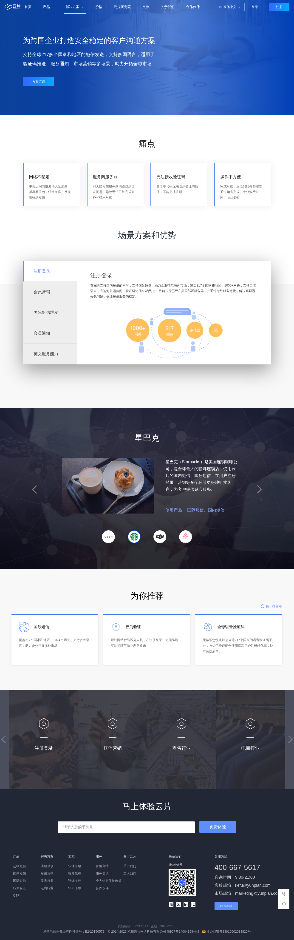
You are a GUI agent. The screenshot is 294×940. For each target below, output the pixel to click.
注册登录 (47, 866)
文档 (145, 7)
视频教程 (74, 873)
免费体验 (217, 827)
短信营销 (47, 873)
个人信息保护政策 (109, 881)
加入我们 (129, 873)
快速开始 (74, 866)
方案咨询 (38, 81)
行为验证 (19, 888)
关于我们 (168, 7)
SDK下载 (74, 888)
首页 (28, 7)
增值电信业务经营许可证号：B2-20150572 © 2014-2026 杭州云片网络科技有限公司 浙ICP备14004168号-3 (121, 931)
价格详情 (102, 866)
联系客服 (226, 906)
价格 (98, 7)
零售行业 (47, 881)
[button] (108, 536)
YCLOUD (143, 926)
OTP (16, 895)
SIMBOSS (168, 926)
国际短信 (19, 881)
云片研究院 (122, 7)
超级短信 (19, 866)
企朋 (155, 926)
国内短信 (19, 873)
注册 (279, 7)
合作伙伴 (193, 7)
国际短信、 (235, 510)
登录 (255, 7)
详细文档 (74, 881)
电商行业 (47, 888)
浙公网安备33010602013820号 (226, 931)
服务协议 (102, 873)
